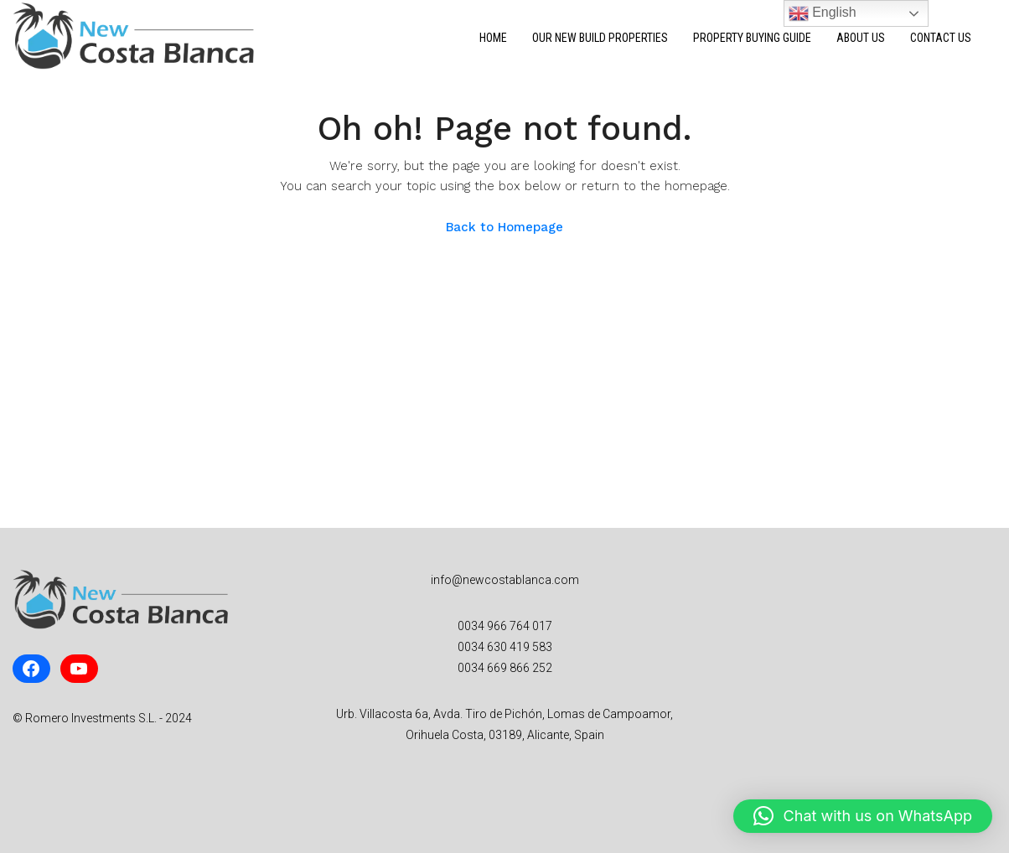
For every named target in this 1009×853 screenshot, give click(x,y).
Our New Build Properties (600, 37)
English (822, 13)
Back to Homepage (504, 227)
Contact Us (940, 37)
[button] (862, 816)
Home (493, 37)
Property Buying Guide (752, 37)
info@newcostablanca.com (505, 580)
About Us (860, 37)
